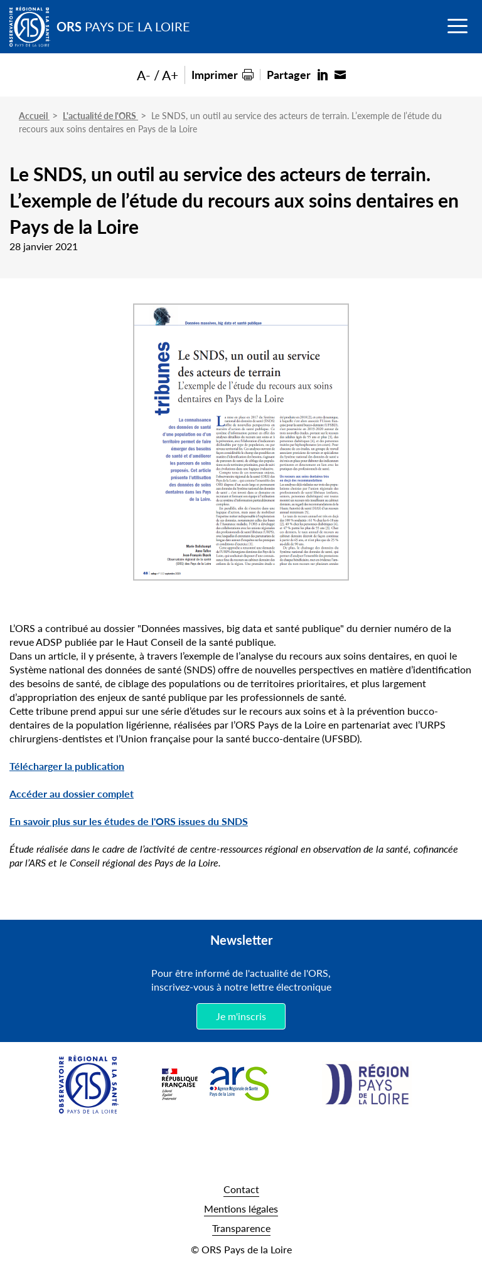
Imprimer (214, 74)
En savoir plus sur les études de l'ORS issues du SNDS (128, 821)
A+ (170, 75)
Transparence (241, 1228)
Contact (241, 1189)
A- (144, 75)
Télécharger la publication (66, 766)
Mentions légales (241, 1208)
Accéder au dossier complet (71, 793)
